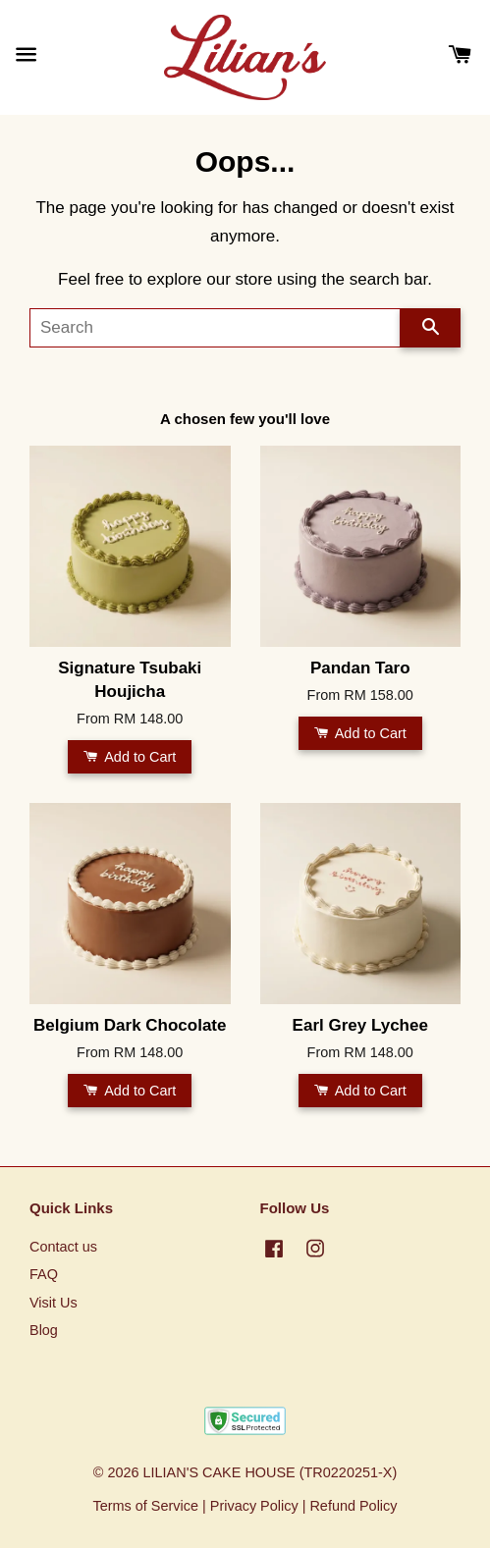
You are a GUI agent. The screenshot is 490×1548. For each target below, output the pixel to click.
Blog (43, 1330)
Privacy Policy (254, 1506)
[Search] (215, 327)
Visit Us (53, 1302)
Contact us (63, 1246)
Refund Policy (353, 1506)
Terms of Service (145, 1506)
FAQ (43, 1274)
